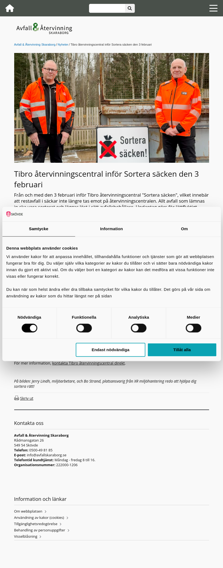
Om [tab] (184, 228)
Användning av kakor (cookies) (39, 517)
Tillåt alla (182, 350)
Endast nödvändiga (110, 350)
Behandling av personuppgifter (39, 530)
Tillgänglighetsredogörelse (36, 523)
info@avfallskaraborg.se (46, 454)
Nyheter (63, 44)
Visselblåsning (25, 536)
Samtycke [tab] (38, 228)
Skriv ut (27, 398)
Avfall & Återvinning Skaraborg (35, 44)
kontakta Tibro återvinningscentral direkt (88, 363)
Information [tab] (111, 228)
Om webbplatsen (28, 511)
